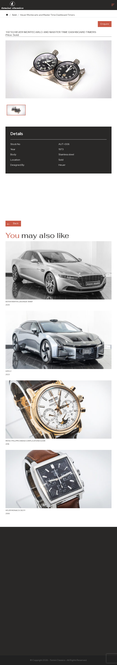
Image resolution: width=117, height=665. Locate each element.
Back (15, 223)
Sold (14, 14)
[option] (16, 110)
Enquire (104, 24)
